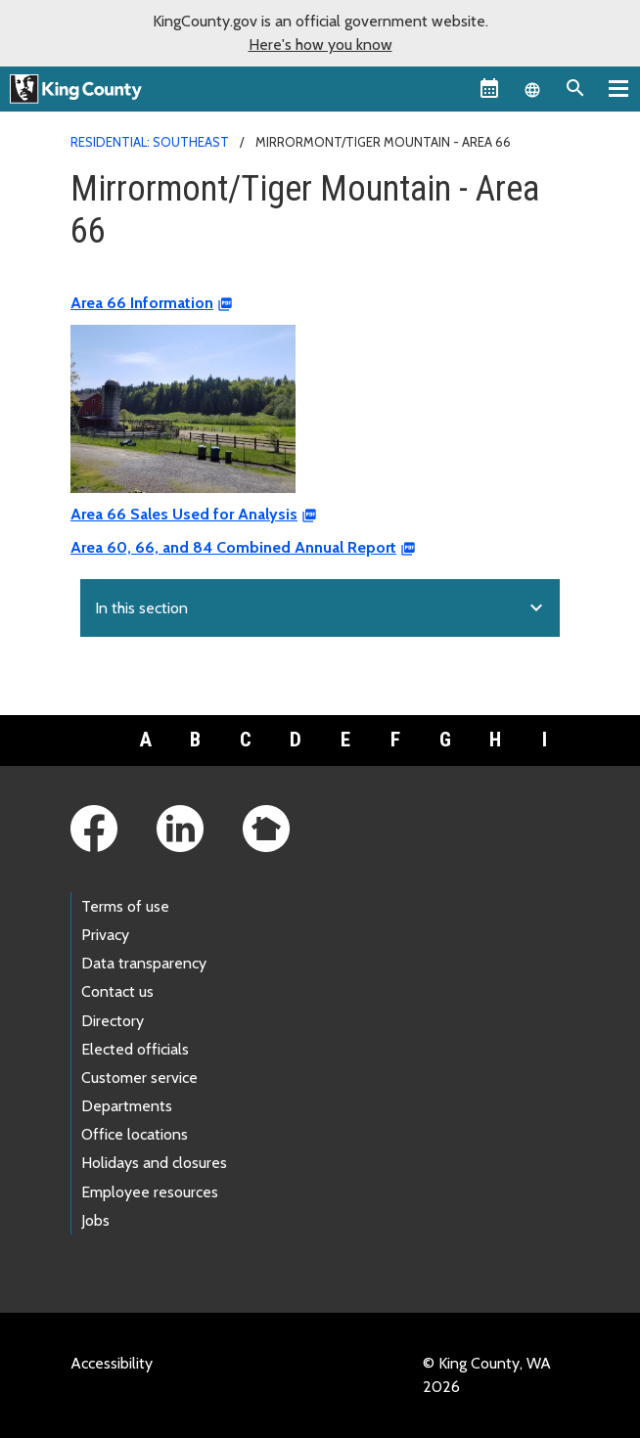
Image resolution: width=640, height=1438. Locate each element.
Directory (112, 1020)
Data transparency (143, 963)
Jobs (95, 1220)
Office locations (134, 1134)
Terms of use (125, 906)
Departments (126, 1106)
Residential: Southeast (149, 142)
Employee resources (149, 1192)
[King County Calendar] (489, 88)
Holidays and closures (154, 1162)
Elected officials (135, 1049)
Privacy (105, 934)
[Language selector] (532, 88)
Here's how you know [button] (320, 44)
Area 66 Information (141, 302)
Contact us (117, 991)
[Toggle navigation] (618, 88)
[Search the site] (575, 88)
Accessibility (111, 1363)
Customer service (139, 1077)
